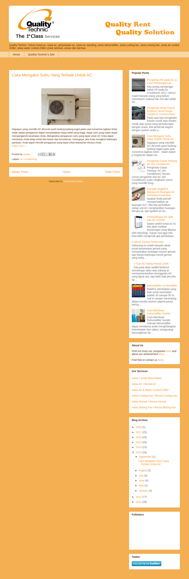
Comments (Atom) (73, 181)
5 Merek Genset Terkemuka (148, 241)
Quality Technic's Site (41, 54)
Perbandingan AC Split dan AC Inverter (160, 218)
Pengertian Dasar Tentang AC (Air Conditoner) (162, 162)
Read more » (19, 146)
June (142, 480)
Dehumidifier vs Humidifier (162, 285)
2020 (139, 427)
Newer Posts (20, 171)
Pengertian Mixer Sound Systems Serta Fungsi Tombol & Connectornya (161, 111)
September (145, 456)
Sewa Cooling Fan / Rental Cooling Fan (154, 395)
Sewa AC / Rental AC (144, 384)
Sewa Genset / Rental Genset (149, 401)
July (141, 475)
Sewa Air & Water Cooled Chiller (150, 389)
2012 (139, 496)
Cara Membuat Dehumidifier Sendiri (158, 312)
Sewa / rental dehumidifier (147, 378)
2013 (139, 452)
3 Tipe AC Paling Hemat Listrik (151, 263)
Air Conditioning (28, 159)
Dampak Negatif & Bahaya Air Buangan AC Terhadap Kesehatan (161, 192)
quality (27, 154)
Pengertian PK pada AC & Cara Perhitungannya (162, 81)
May (141, 485)
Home (16, 54)
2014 (139, 447)
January (144, 490)
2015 (139, 442)
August (143, 470)
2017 (139, 432)
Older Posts (112, 171)
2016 (139, 437)
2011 (139, 501)
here (168, 351)
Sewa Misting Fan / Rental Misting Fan (154, 407)
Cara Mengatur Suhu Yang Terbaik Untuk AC (52, 75)
